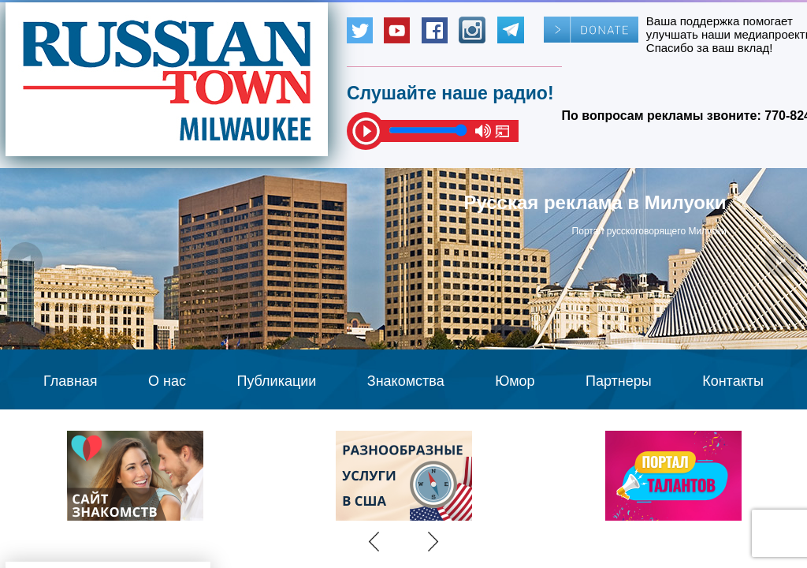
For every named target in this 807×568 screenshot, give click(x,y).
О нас (167, 381)
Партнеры (619, 381)
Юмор (514, 381)
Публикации (276, 381)
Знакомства (405, 381)
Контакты (733, 381)
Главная (70, 381)
